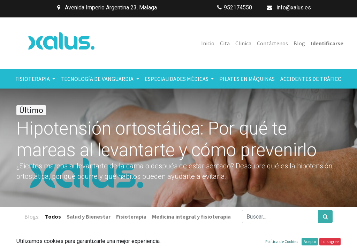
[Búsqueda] (325, 216)
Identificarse (327, 43)
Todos (53, 216)
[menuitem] (207, 43)
